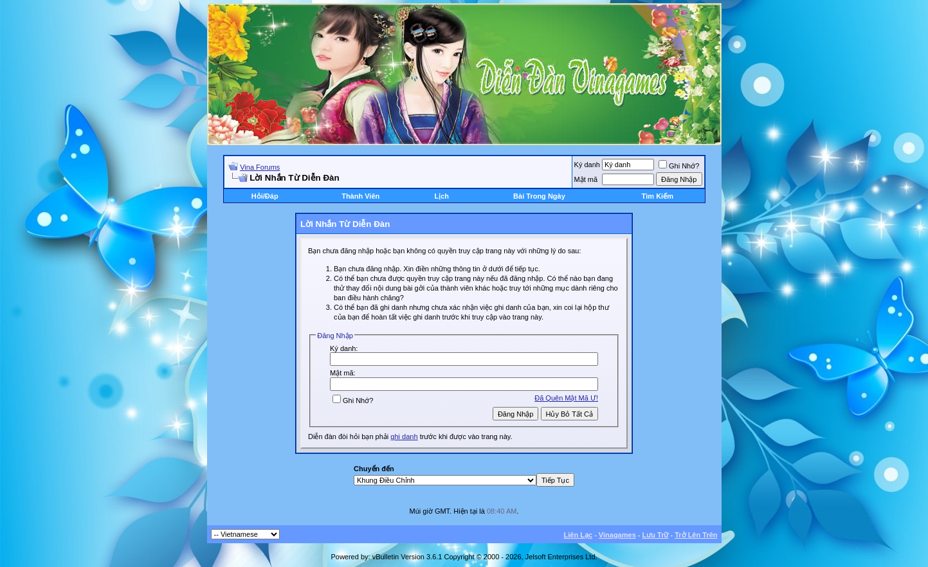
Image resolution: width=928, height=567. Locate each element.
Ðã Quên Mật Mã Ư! (566, 398)
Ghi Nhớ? (679, 166)
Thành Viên (360, 196)
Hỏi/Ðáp (264, 196)
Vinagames (617, 535)
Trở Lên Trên (696, 535)
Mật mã (586, 179)
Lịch (441, 196)
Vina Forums (260, 167)
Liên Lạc (578, 535)
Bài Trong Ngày (539, 196)
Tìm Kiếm (657, 196)
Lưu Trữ (655, 535)
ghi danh (403, 436)
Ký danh (587, 164)
